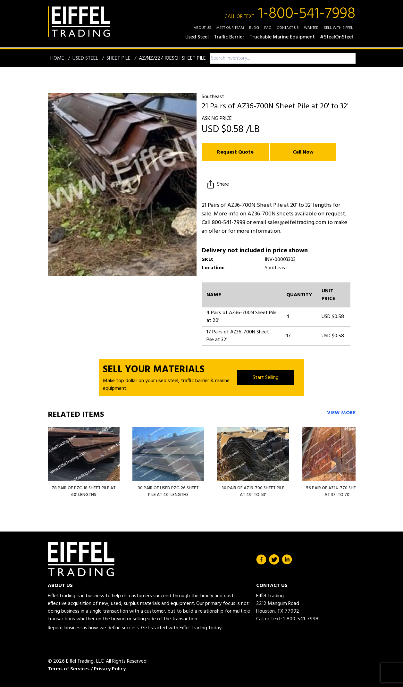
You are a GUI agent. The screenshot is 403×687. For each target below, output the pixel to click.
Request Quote (235, 152)
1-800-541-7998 (290, 14)
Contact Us (288, 28)
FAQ (268, 28)
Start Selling (266, 377)
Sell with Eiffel (338, 28)
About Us (202, 28)
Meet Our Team (230, 28)
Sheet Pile (119, 58)
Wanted (311, 28)
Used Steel (85, 58)
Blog (254, 28)
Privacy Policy (110, 669)
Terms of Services (68, 669)
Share (217, 184)
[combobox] (283, 58)
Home (57, 58)
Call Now (303, 152)
